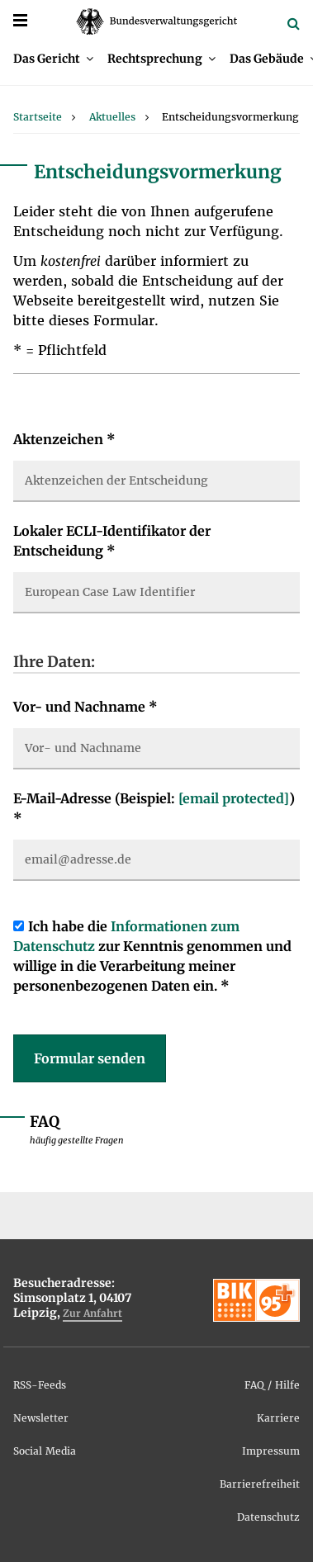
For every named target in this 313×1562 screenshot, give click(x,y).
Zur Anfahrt (92, 1313)
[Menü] (20, 20)
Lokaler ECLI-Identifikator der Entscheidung (112, 541)
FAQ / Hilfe (272, 1385)
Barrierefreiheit (260, 1484)
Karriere (278, 1418)
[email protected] (233, 798)
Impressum (271, 1451)
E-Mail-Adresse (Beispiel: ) (154, 808)
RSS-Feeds (39, 1385)
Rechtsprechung (154, 58)
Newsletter (41, 1418)
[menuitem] (53, 59)
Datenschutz (268, 1517)
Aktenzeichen (64, 439)
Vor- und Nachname (85, 706)
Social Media (44, 1451)
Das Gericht (46, 58)
